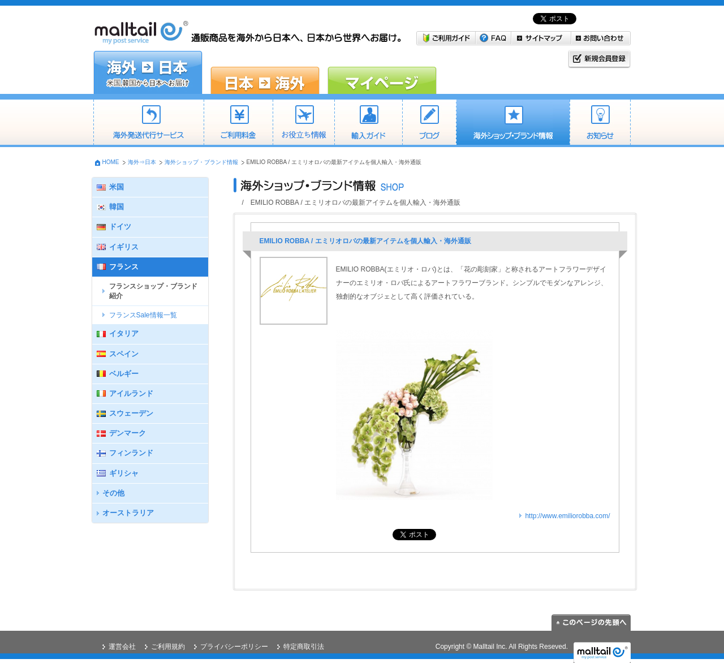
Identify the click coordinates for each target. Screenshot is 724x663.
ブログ (429, 123)
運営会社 (122, 647)
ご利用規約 (168, 647)
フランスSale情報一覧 (143, 315)
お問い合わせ (601, 38)
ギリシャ (124, 473)
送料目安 (303, 123)
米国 (116, 187)
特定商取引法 (303, 647)
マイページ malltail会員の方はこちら (382, 72)
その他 (113, 493)
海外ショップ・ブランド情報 (513, 123)
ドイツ (120, 226)
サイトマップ (541, 38)
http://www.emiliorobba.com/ (567, 516)
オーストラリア (128, 513)
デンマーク (127, 433)
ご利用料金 (238, 123)
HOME (110, 162)
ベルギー (124, 373)
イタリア (124, 333)
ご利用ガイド (446, 38)
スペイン (124, 354)
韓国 (116, 207)
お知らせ (600, 123)
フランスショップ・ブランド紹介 (153, 291)
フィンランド (131, 453)
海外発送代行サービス (148, 123)
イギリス (124, 247)
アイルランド (131, 393)
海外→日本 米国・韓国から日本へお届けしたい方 (147, 72)
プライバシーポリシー (234, 647)
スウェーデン (131, 413)
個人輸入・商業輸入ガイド (368, 123)
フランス (124, 266)
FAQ (493, 38)
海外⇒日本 (142, 162)
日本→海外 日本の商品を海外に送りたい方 (265, 72)
